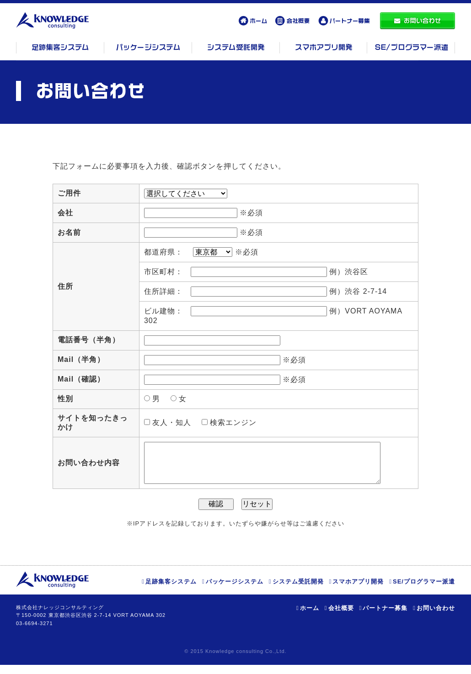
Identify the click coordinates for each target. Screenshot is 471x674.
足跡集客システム (171, 590)
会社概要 (341, 617)
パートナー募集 (385, 617)
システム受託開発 (298, 590)
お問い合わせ (436, 617)
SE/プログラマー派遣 (424, 590)
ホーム (309, 617)
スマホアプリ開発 (358, 590)
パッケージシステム (234, 590)
